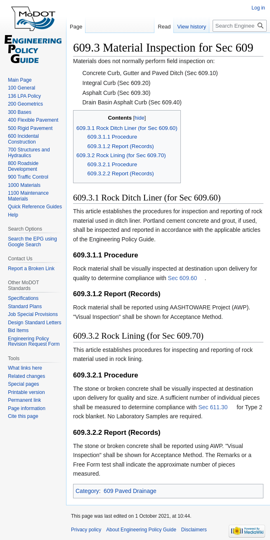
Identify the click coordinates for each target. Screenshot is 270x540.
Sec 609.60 (182, 278)
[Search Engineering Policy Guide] (240, 26)
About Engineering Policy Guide (141, 530)
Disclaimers (194, 530)
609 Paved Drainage (130, 491)
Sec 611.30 (213, 407)
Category (87, 491)
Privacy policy (86, 530)
